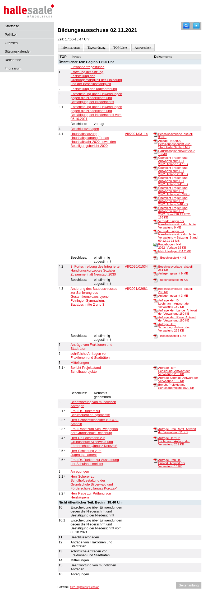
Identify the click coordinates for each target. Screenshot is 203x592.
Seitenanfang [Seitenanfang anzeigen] (189, 585)
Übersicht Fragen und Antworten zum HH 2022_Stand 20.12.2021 (174, 212)
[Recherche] (186, 26)
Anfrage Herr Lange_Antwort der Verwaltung (177, 312)
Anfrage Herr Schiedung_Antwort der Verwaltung (174, 327)
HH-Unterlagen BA (174, 251)
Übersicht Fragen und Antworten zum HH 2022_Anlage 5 (173, 201)
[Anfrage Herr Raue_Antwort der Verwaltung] (155, 317)
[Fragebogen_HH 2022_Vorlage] (155, 244)
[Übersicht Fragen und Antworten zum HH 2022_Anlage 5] (155, 198)
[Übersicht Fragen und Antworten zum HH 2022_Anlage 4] (155, 188)
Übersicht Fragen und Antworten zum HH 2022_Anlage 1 (173, 161)
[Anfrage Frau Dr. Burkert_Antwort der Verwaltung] (155, 460)
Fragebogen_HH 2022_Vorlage (172, 246)
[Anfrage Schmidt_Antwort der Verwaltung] (155, 378)
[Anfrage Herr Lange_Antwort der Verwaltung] (155, 310)
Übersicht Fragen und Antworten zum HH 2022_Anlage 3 (173, 181)
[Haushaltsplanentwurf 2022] (155, 151)
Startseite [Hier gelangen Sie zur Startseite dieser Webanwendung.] (12, 26)
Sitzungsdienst (79, 587)
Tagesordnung (96, 47)
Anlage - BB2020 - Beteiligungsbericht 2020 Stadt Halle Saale (174, 144)
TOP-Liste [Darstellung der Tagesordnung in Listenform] (120, 47)
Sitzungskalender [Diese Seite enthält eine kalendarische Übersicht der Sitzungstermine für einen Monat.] (18, 51)
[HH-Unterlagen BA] (155, 251)
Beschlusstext (173, 257)
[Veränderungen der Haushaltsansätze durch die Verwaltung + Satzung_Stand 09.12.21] (155, 231)
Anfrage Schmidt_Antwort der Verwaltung (178, 379)
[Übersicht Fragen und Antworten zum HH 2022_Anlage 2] (155, 168)
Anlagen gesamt (173, 273)
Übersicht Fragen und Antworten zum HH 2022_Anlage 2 (173, 171)
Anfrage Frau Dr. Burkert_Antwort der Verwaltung (171, 463)
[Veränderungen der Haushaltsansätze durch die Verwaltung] (155, 221)
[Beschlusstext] (155, 257)
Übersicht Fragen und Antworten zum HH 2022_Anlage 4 (173, 191)
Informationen (71, 47)
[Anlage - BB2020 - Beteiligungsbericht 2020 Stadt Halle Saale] (155, 141)
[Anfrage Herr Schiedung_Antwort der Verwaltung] (155, 324)
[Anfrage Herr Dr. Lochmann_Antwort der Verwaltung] (155, 300)
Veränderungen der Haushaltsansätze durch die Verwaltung (177, 224)
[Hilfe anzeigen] (196, 26)
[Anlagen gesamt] (155, 273)
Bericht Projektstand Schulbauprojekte (176, 386)
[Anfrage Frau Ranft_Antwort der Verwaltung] (155, 429)
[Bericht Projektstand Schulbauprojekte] (155, 384)
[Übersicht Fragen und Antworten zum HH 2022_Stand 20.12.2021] (155, 208)
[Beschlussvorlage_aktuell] (155, 134)
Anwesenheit (143, 47)
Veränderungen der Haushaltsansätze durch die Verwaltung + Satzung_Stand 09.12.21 (177, 236)
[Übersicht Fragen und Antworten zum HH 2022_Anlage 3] (155, 178)
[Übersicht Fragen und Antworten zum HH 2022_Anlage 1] (155, 158)
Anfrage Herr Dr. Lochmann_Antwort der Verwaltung (174, 303)
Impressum (13, 68)
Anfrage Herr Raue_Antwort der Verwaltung (177, 319)
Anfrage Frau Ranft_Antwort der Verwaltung (177, 430)
